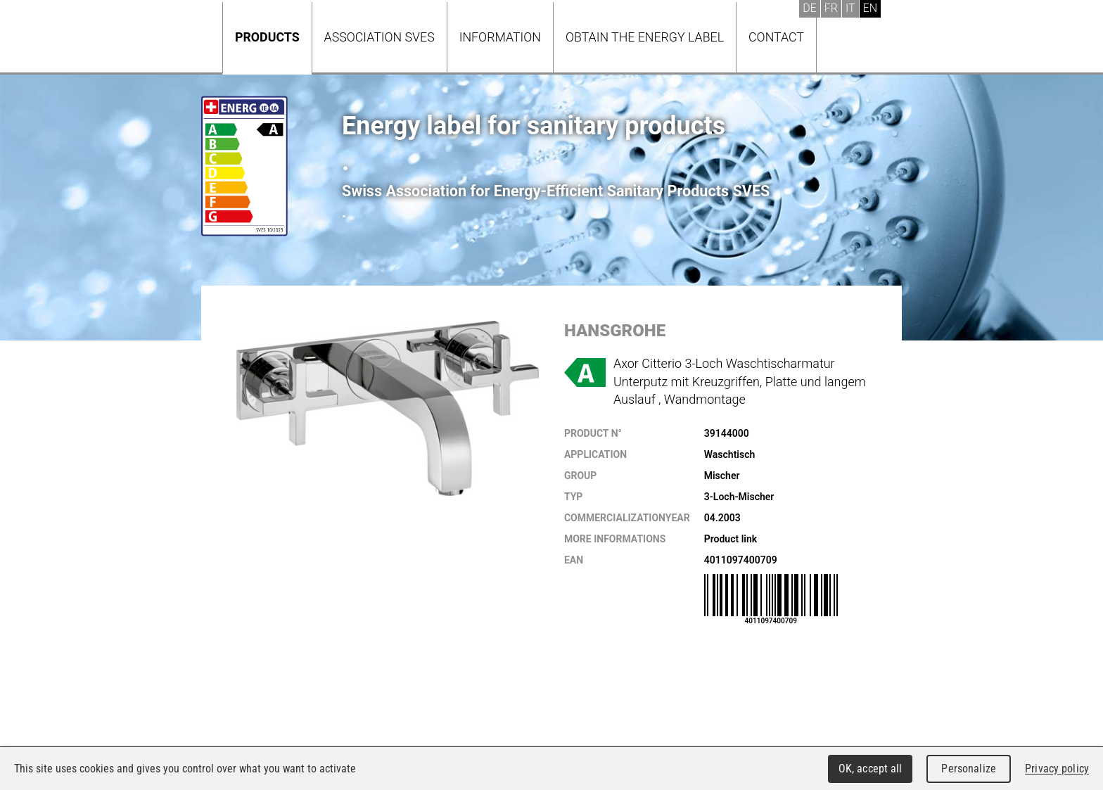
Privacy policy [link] (1057, 768)
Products (267, 37)
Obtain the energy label (645, 37)
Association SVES (379, 37)
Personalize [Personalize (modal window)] (968, 768)
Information (500, 37)
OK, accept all (871, 768)
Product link (730, 538)
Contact (776, 37)
